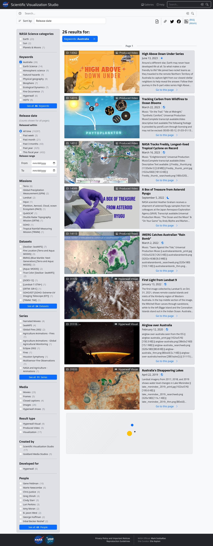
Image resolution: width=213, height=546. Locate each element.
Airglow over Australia (157, 325)
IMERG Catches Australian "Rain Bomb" (163, 236)
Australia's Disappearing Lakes (162, 370)
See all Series (38, 377)
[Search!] (207, 4)
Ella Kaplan (155, 541)
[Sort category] (70, 21)
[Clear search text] (201, 4)
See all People (38, 527)
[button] (94, 39)
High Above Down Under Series (163, 54)
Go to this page (167, 89)
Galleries (147, 4)
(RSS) (192, 19)
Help (160, 4)
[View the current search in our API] (157, 21)
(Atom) (193, 23)
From (24, 163)
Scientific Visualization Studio (34, 4)
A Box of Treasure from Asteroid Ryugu (163, 191)
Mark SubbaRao (158, 538)
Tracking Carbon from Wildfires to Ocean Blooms (165, 101)
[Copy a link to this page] (165, 21)
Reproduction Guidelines (118, 541)
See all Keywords (38, 105)
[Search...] (183, 4)
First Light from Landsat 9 (159, 280)
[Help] (20, 13)
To (22, 170)
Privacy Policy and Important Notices (112, 538)
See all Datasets (38, 306)
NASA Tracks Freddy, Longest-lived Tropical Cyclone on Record (165, 146)
